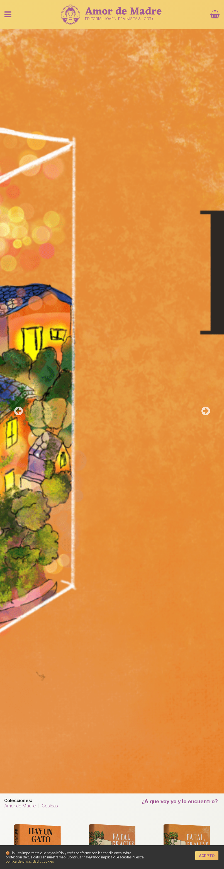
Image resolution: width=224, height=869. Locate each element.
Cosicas (50, 806)
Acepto (207, 856)
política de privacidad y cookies (30, 861)
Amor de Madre (20, 806)
